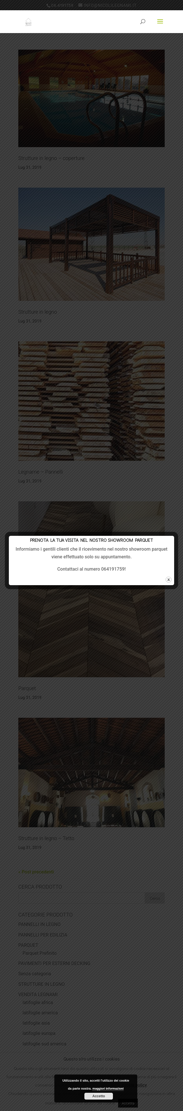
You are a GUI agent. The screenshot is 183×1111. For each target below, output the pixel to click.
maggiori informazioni (108, 1088)
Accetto (98, 1096)
